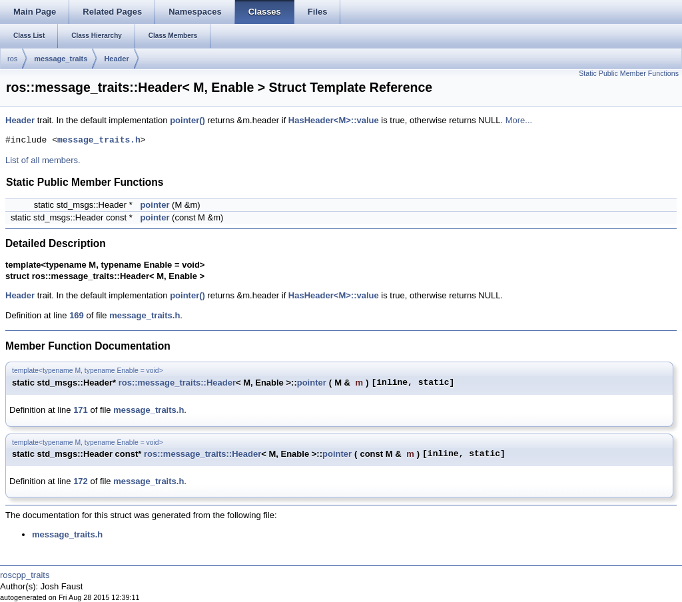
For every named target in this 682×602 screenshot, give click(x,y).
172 (80, 481)
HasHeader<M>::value (333, 120)
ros (12, 59)
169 (76, 315)
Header (116, 59)
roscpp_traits (24, 575)
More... (519, 120)
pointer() (187, 120)
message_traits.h (99, 141)
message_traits (60, 59)
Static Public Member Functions (629, 73)
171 (80, 410)
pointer (154, 205)
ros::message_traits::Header (177, 383)
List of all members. (43, 160)
